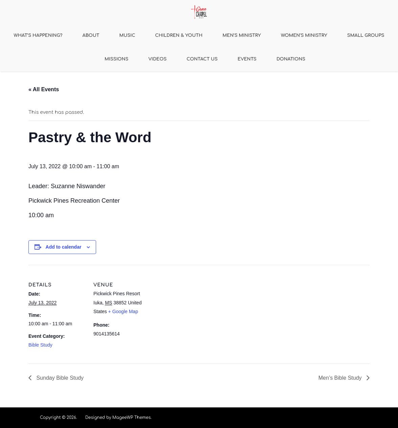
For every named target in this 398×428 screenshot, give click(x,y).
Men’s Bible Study (340, 378)
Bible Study (40, 345)
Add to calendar (64, 247)
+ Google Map (123, 311)
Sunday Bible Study (59, 378)
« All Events (43, 89)
